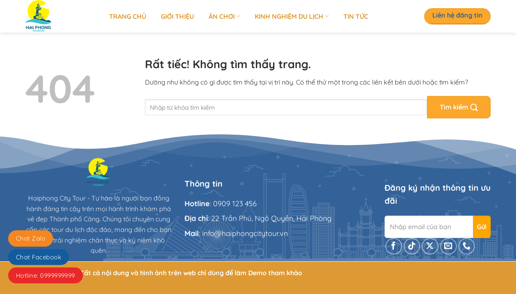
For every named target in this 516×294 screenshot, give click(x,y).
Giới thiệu (177, 16)
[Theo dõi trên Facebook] (393, 246)
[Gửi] (459, 107)
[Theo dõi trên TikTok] (412, 246)
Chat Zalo (30, 238)
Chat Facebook (38, 257)
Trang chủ (127, 16)
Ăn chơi (224, 16)
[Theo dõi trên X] (430, 246)
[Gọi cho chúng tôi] (466, 246)
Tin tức (355, 16)
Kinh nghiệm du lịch (292, 16)
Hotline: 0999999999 (45, 275)
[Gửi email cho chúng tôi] (448, 246)
